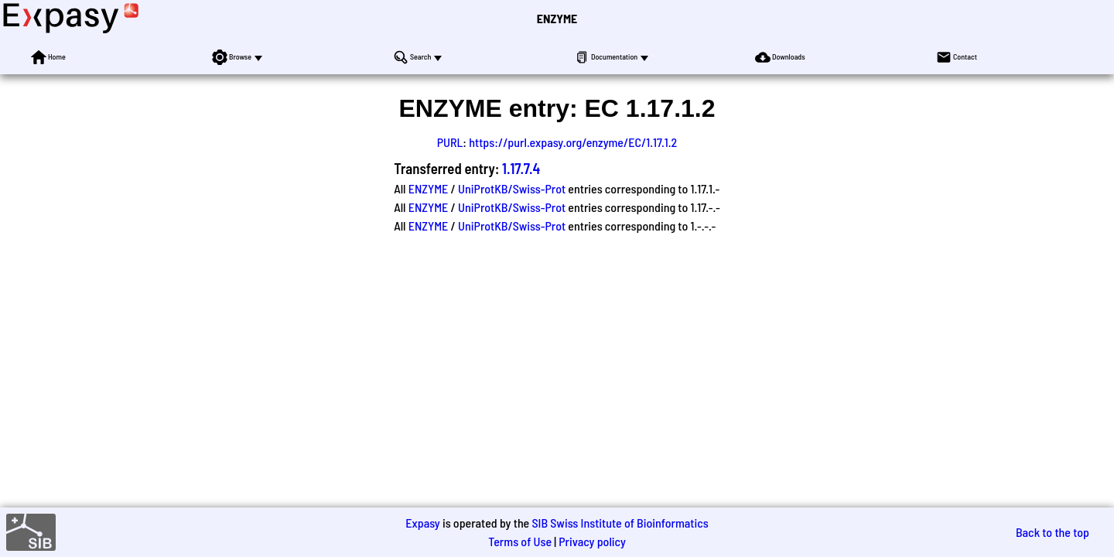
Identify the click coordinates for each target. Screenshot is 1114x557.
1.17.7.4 (521, 168)
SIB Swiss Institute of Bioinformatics (619, 522)
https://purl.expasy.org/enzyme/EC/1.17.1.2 (573, 142)
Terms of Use (520, 541)
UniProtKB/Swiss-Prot (512, 188)
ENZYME (557, 18)
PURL (450, 142)
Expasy (422, 522)
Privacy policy (592, 541)
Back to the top (1052, 532)
